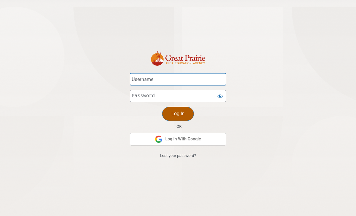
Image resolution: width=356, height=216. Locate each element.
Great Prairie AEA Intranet (178, 42)
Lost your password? (178, 155)
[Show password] (220, 96)
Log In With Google (178, 139)
